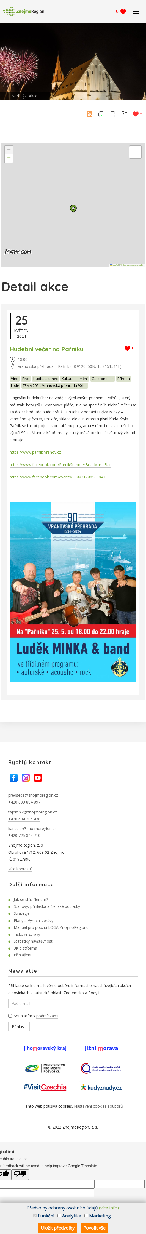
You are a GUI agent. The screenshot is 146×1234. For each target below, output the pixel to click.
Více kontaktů (20, 868)
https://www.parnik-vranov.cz (35, 452)
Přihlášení (22, 955)
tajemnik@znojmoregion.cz (32, 812)
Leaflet (114, 265)
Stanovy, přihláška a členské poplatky (47, 906)
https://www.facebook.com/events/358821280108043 (57, 477)
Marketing (97, 1216)
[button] (73, 209)
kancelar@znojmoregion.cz (32, 828)
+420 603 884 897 (24, 802)
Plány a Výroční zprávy (33, 920)
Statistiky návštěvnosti (33, 941)
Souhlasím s (33, 1016)
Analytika (69, 1216)
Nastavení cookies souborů (98, 1106)
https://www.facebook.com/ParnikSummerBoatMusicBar (60, 464)
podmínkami (47, 1015)
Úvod (14, 96)
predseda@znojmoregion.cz (33, 795)
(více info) (109, 1208)
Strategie (22, 913)
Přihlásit (19, 1026)
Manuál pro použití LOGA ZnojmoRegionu (51, 927)
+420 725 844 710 (24, 835)
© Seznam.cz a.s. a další (131, 265)
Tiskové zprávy (27, 934)
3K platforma (25, 948)
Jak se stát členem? (31, 899)
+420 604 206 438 (24, 818)
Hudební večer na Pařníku (46, 349)
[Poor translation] (20, 1174)
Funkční (43, 1216)
